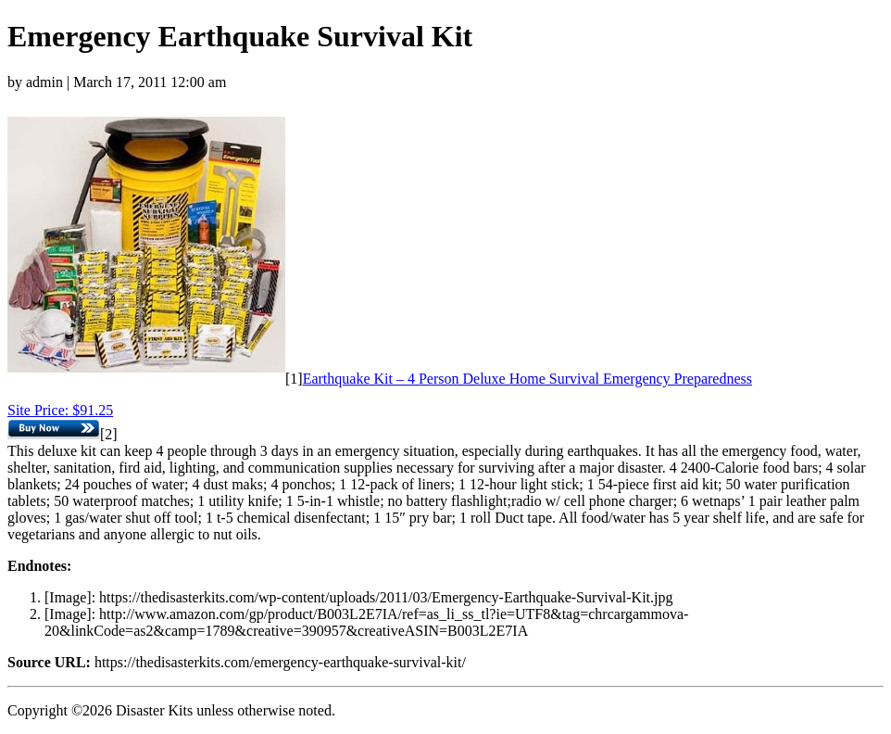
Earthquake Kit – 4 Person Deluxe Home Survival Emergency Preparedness (527, 378)
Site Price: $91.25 (60, 410)
